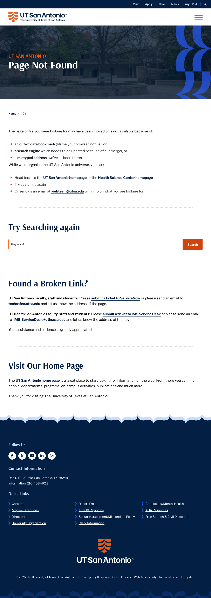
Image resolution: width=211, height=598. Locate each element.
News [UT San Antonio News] (175, 4)
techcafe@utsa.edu (24, 303)
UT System (188, 577)
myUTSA (191, 4)
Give (162, 4)
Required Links (168, 577)
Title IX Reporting (91, 510)
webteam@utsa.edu (67, 191)
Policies (126, 577)
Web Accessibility (145, 577)
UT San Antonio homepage (65, 177)
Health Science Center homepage (125, 177)
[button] (205, 4)
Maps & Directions (25, 510)
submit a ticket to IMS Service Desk (132, 313)
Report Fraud (88, 503)
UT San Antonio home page (38, 380)
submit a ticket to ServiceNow (115, 297)
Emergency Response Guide (100, 577)
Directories (20, 516)
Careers (17, 503)
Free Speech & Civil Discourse (167, 516)
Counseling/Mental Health (164, 503)
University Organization (29, 522)
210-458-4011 (37, 483)
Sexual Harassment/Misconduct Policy (107, 516)
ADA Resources (156, 510)
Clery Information (91, 522)
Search (193, 244)
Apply (148, 4)
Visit (136, 4)
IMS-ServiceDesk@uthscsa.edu (40, 319)
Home (12, 113)
